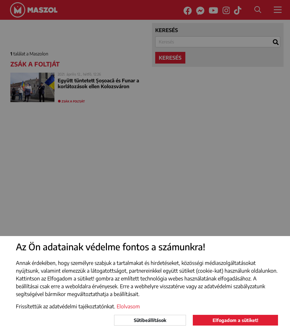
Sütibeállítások (150, 320)
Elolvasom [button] (128, 306)
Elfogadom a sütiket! (235, 320)
